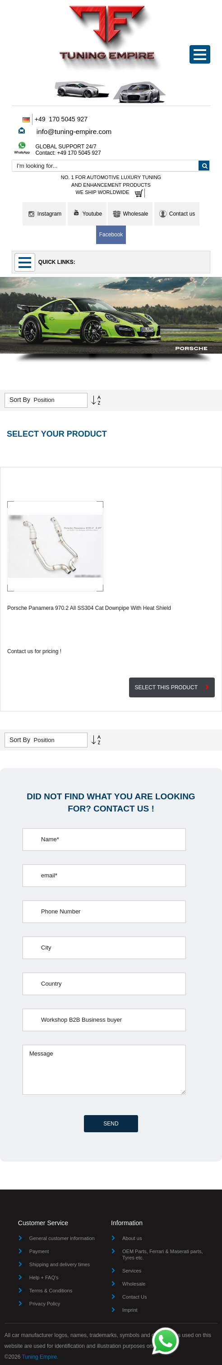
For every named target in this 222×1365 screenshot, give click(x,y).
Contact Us (134, 1297)
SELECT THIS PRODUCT (171, 687)
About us (132, 1238)
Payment (39, 1251)
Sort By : (21, 399)
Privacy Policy (44, 1303)
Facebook (111, 234)
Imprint (130, 1310)
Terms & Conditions (50, 1290)
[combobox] (111, 165)
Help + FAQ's (44, 1277)
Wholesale (133, 1284)
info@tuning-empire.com (74, 131)
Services (131, 1270)
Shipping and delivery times (59, 1264)
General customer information (62, 1238)
